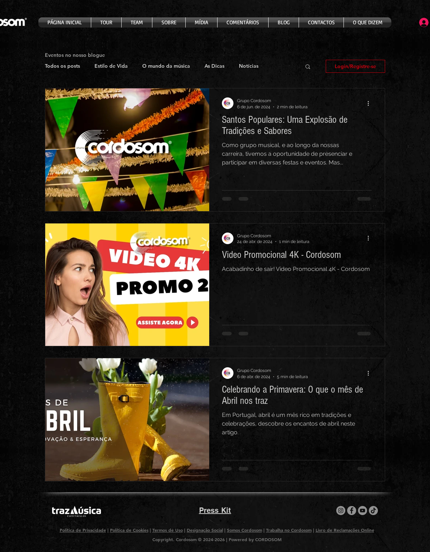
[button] (307, 67)
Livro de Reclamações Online (345, 530)
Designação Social (205, 530)
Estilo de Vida (111, 66)
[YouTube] (362, 510)
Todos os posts (62, 66)
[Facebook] (351, 510)
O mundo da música (166, 66)
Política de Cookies (129, 530)
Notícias (248, 66)
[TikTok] (373, 510)
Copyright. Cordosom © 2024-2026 (189, 539)
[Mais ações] (370, 103)
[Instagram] (340, 510)
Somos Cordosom (244, 530)
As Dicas (214, 66)
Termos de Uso (167, 530)
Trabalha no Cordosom (289, 530)
